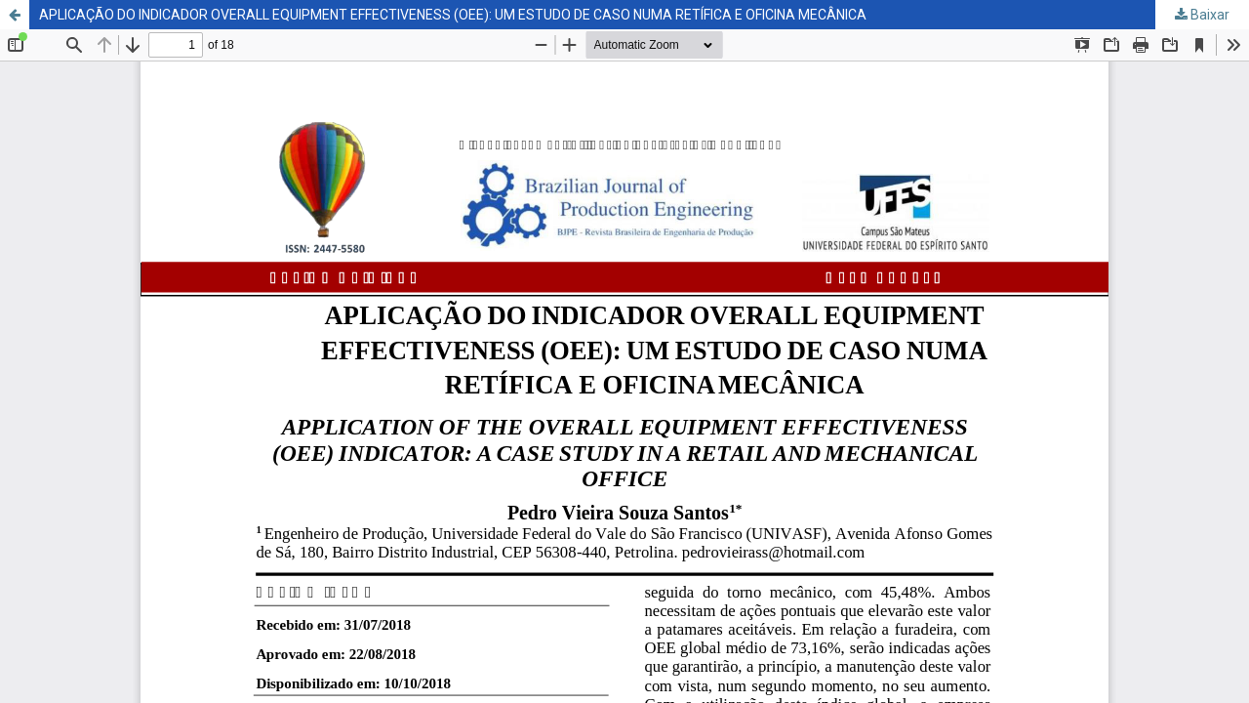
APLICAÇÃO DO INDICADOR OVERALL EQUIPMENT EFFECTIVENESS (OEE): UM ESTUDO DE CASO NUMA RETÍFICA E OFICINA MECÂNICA (452, 14)
